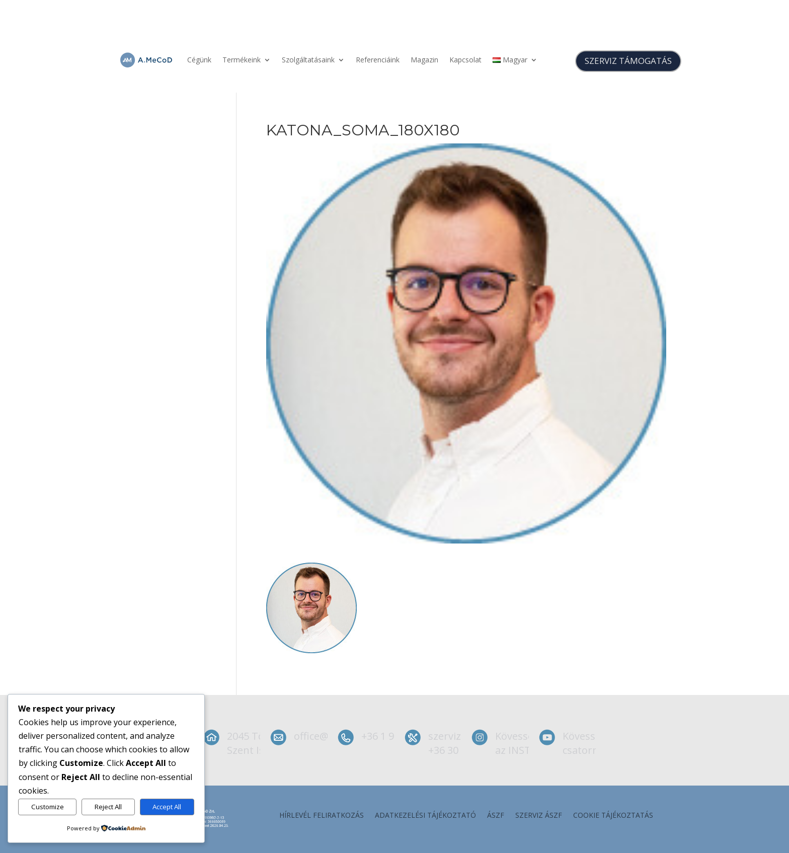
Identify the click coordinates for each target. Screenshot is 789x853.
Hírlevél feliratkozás (321, 816)
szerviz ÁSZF (538, 816)
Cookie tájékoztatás (613, 816)
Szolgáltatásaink (308, 59)
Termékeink (241, 59)
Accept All (166, 806)
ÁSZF (495, 816)
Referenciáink (378, 59)
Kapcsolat (465, 59)
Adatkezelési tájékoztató (425, 816)
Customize (47, 806)
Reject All (108, 806)
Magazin (424, 59)
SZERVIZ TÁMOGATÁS (628, 60)
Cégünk (199, 59)
